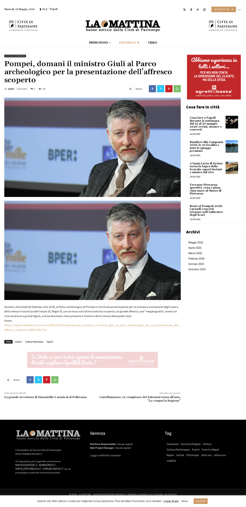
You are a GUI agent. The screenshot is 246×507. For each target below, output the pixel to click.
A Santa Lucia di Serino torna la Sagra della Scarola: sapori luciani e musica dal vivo (206, 168)
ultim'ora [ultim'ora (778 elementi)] (206, 455)
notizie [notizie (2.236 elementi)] (180, 455)
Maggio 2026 (195, 242)
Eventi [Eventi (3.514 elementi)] (196, 449)
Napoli (50, 341)
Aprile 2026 (194, 247)
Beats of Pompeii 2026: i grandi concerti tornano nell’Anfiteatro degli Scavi (206, 210)
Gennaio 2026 (196, 264)
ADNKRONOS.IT (47, 465)
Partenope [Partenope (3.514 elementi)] (192, 455)
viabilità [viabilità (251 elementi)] (171, 460)
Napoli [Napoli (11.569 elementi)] (170, 455)
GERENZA (104, 455)
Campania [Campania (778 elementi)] (172, 444)
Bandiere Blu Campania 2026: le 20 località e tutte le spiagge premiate (206, 147)
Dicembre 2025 (197, 269)
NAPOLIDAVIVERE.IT (26, 465)
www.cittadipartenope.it (28, 454)
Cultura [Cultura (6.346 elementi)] (207, 444)
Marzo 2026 (195, 253)
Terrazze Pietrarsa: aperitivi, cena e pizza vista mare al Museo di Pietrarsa (205, 189)
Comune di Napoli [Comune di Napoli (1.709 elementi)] (190, 444)
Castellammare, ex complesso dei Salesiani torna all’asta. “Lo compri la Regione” (140, 398)
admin (11, 88)
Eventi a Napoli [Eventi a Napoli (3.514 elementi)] (210, 449)
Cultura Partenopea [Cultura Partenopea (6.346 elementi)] (178, 449)
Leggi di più (171, 501)
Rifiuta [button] (184, 501)
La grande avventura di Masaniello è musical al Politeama (45, 397)
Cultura (18, 341)
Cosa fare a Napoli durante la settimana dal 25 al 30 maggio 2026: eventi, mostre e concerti (206, 123)
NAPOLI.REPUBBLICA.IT (28, 468)
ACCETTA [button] (200, 501)
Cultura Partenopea (15, 56)
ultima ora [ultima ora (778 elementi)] (220, 455)
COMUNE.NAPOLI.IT (53, 468)
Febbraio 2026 (196, 258)
